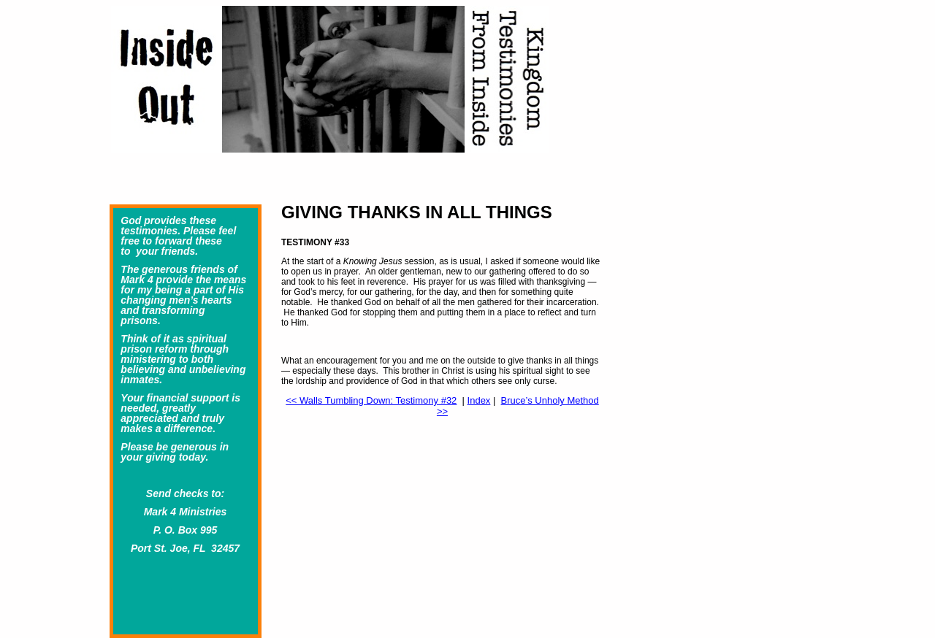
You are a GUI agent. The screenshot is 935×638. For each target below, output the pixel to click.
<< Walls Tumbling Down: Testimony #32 (371, 400)
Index (479, 400)
